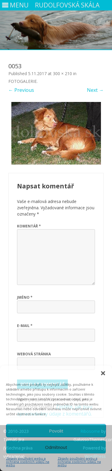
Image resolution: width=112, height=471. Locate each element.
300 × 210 (62, 73)
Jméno (25, 297)
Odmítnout (56, 447)
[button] (103, 373)
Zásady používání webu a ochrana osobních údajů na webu (27, 462)
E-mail (25, 325)
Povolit (56, 431)
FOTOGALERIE (22, 81)
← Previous (21, 90)
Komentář (29, 226)
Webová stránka (34, 354)
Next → (95, 90)
